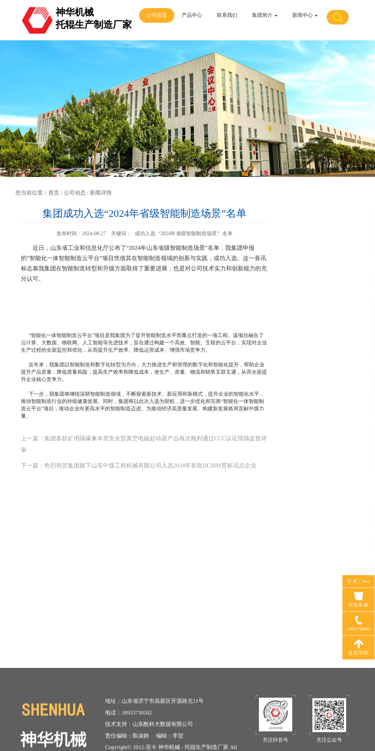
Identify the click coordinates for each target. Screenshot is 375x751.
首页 (53, 193)
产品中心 (192, 15)
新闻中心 (305, 15)
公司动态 (75, 193)
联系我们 (227, 15)
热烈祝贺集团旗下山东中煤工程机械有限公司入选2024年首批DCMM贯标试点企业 (150, 465)
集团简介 (265, 15)
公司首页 (156, 15)
